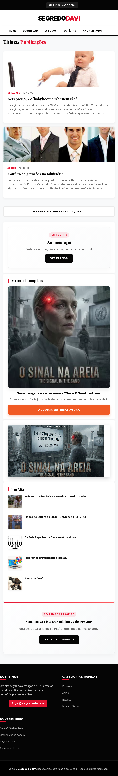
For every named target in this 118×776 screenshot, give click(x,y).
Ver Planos (59, 258)
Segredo (59, 18)
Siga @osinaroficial (62, 5)
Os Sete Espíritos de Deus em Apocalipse (50, 537)
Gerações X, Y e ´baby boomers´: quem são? (42, 99)
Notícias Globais (71, 706)
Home (12, 30)
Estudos (50, 30)
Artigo (65, 693)
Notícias (69, 30)
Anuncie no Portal (9, 748)
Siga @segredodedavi (27, 703)
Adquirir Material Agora (59, 409)
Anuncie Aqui (92, 30)
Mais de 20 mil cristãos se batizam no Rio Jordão (55, 496)
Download (30, 30)
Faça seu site (7, 741)
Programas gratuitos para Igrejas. (45, 557)
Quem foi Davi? (33, 578)
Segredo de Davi (27, 769)
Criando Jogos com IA (12, 734)
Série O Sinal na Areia (11, 728)
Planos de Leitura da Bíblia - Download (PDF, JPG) (55, 517)
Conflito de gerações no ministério (35, 173)
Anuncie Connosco (59, 639)
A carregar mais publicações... (59, 211)
